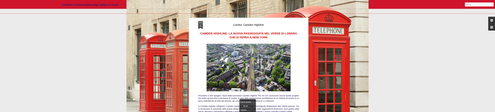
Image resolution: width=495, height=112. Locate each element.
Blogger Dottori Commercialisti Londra (260, 45)
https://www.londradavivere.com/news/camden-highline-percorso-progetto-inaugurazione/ (248, 41)
